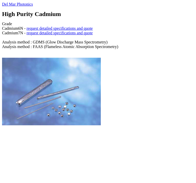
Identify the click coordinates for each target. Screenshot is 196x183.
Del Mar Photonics (17, 4)
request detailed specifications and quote (60, 28)
